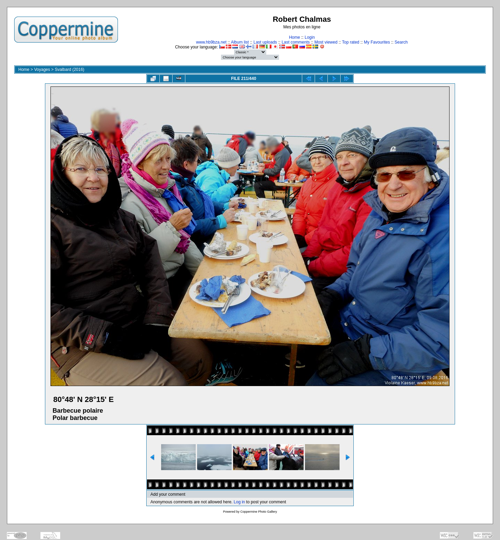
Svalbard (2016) (69, 69)
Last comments (295, 42)
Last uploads (265, 42)
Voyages (42, 69)
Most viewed (325, 42)
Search (401, 42)
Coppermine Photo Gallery (258, 511)
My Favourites (377, 42)
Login (310, 37)
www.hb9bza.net (211, 42)
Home (294, 37)
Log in (239, 502)
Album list (240, 42)
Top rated (350, 42)
